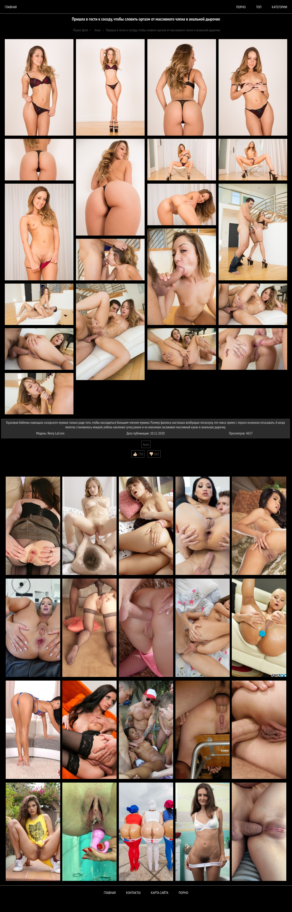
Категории (279, 7)
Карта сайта (159, 892)
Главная (11, 7)
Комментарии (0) (15, 461)
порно (241, 7)
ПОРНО (183, 892)
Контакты (133, 892)
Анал (146, 444)
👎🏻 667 (154, 454)
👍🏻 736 (138, 454)
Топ (258, 7)
